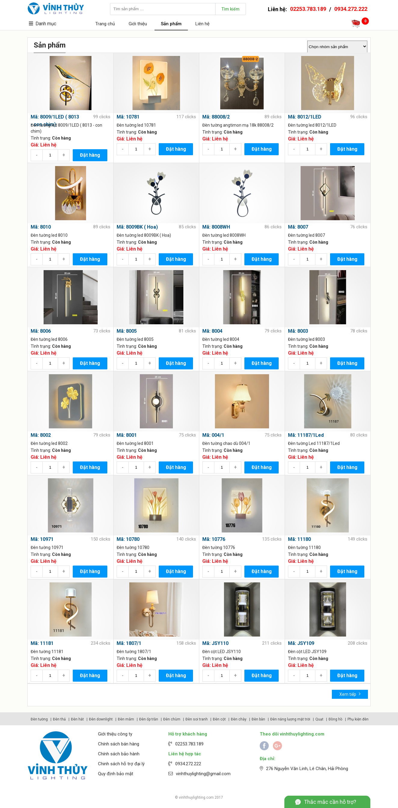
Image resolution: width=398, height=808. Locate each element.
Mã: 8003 (298, 331)
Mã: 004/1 (213, 435)
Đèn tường (39, 719)
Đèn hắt (77, 719)
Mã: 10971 (42, 539)
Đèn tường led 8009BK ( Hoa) (144, 235)
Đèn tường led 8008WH (224, 235)
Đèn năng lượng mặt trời (290, 719)
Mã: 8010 (41, 227)
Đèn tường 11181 (47, 651)
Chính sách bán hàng (118, 744)
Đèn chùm (171, 719)
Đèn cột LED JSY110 (221, 651)
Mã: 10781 (128, 117)
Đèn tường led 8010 (49, 235)
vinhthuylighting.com (196, 797)
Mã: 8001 (127, 435)
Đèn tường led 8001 (135, 443)
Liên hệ (202, 23)
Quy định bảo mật (115, 773)
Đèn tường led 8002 (49, 443)
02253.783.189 (308, 9)
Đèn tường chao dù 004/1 (226, 443)
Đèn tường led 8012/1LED (312, 125)
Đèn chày (238, 719)
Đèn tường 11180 (304, 547)
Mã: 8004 (212, 331)
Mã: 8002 (41, 435)
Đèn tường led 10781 (136, 125)
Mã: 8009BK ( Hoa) (137, 227)
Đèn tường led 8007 (306, 235)
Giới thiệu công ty (115, 734)
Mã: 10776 (213, 539)
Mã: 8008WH (216, 227)
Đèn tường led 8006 (49, 339)
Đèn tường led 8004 (220, 339)
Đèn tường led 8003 (306, 339)
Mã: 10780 (128, 539)
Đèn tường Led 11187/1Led (314, 443)
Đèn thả (59, 719)
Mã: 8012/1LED (304, 117)
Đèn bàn (258, 719)
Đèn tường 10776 (218, 547)
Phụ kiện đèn (358, 719)
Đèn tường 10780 (133, 547)
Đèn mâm (126, 719)
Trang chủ (105, 23)
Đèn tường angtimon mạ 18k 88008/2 (238, 125)
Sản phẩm (171, 23)
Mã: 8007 (298, 227)
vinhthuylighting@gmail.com (203, 773)
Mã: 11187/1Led (306, 435)
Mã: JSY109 (301, 643)
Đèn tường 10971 (47, 547)
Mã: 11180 (299, 539)
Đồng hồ (335, 719)
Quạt (319, 719)
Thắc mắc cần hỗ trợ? (330, 802)
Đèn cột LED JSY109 (307, 651)
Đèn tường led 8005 (135, 339)
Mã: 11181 (42, 643)
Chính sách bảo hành (118, 754)
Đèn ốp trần (148, 719)
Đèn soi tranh (196, 719)
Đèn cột (219, 719)
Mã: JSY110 (215, 643)
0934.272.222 (350, 9)
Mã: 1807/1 (129, 643)
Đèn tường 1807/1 (134, 651)
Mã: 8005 (127, 331)
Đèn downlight (101, 719)
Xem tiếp (350, 694)
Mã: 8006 (41, 331)
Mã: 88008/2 (216, 117)
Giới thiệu (138, 23)
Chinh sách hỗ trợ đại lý (121, 763)
